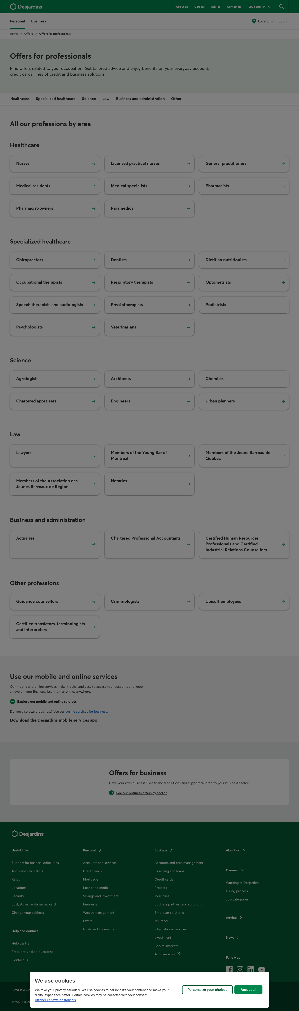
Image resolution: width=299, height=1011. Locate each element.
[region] (149, 990)
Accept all (248, 989)
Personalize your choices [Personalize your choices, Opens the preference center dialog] (207, 989)
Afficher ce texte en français (55, 1000)
